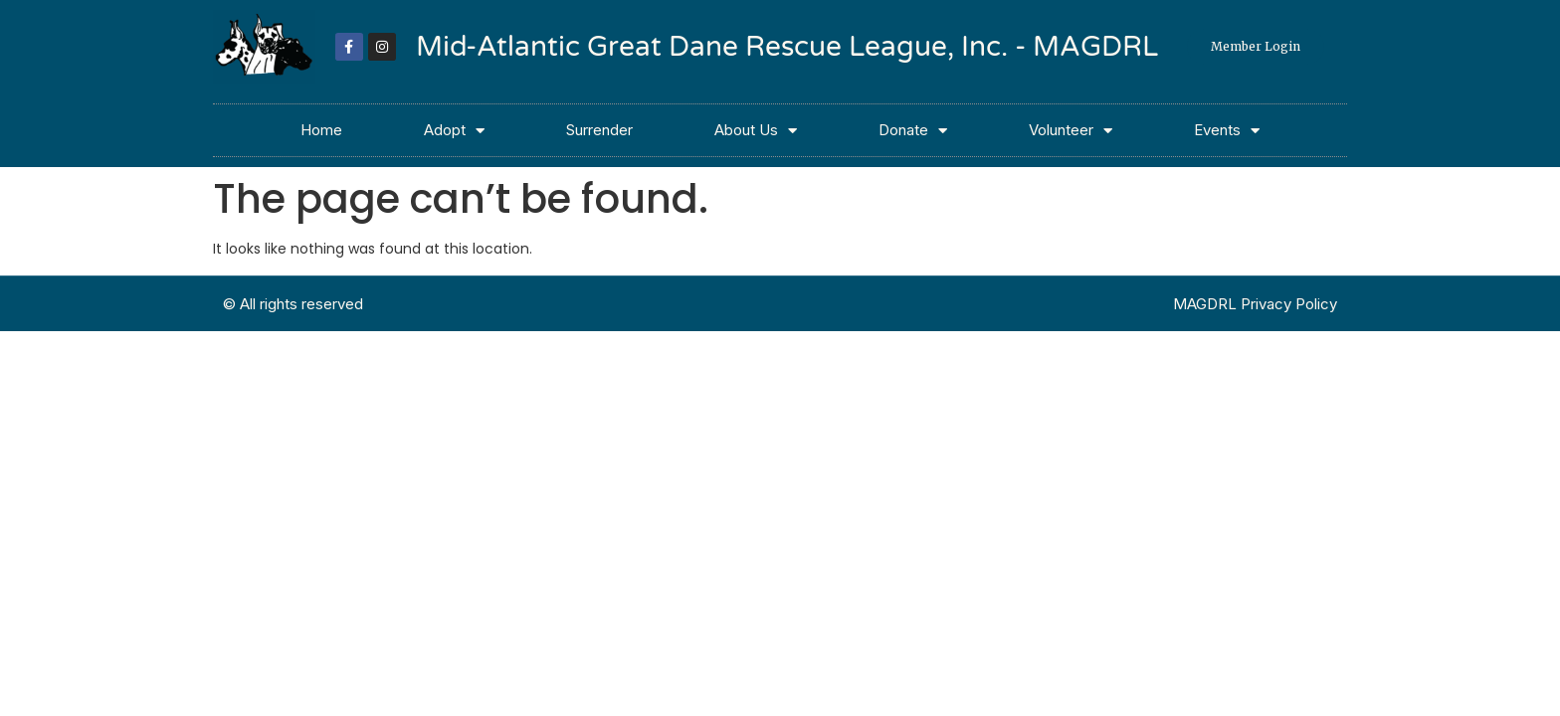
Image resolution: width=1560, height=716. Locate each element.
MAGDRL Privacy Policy (1255, 303)
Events (1227, 130)
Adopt (454, 130)
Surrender (599, 129)
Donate (912, 130)
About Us (755, 130)
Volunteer (1070, 130)
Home (321, 129)
